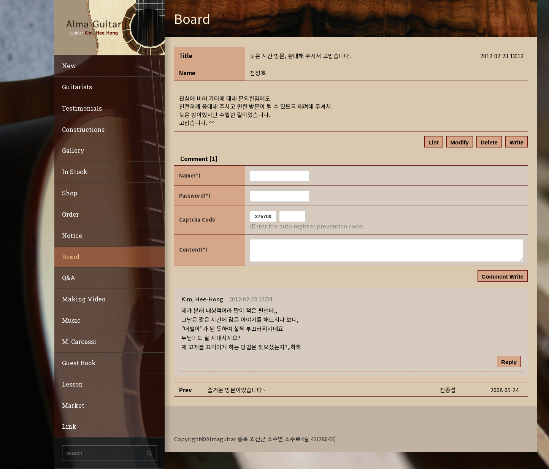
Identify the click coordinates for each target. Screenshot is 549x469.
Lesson (72, 384)
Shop (69, 193)
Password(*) (194, 195)
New (69, 66)
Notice (72, 235)
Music (71, 320)
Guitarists (77, 87)
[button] (202, 299)
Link (69, 426)
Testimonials (82, 108)
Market (73, 405)
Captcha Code (197, 219)
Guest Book (79, 363)
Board (70, 257)
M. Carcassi (79, 341)
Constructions (83, 129)
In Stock (74, 172)
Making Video (83, 299)
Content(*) (193, 249)
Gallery (73, 150)
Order (70, 214)
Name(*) (189, 175)
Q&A (68, 278)
